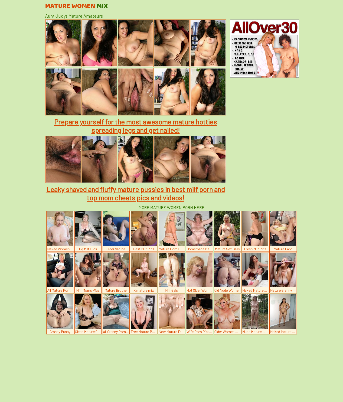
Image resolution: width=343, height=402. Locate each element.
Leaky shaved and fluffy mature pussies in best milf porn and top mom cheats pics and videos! (135, 193)
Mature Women (76, 6)
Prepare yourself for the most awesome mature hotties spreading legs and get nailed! (135, 126)
